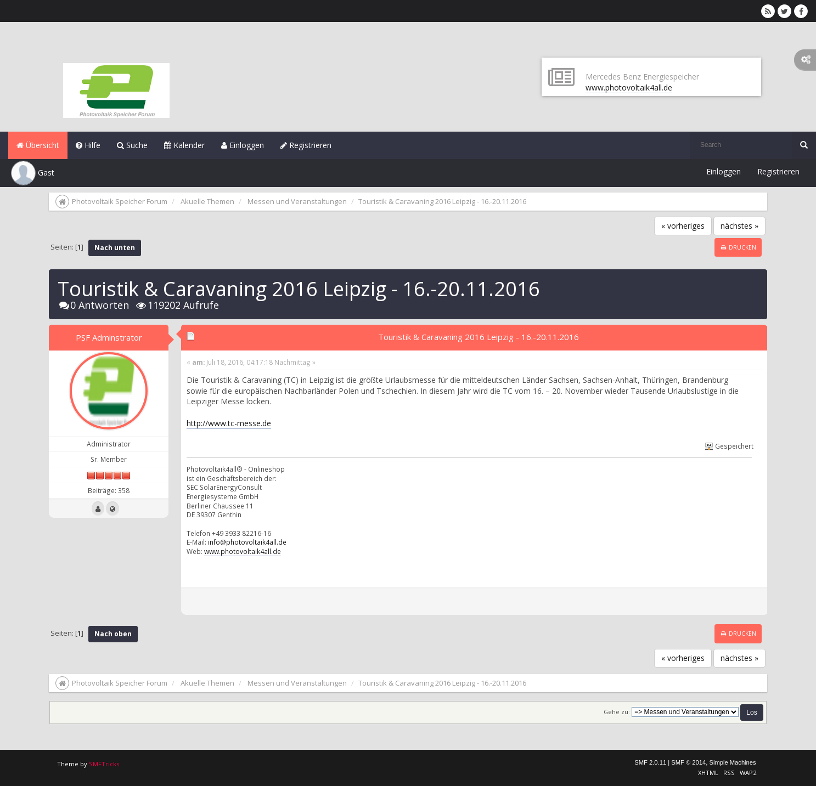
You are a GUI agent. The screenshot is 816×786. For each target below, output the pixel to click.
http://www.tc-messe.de (229, 423)
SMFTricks (104, 764)
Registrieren (305, 145)
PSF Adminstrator (109, 337)
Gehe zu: (617, 712)
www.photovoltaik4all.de (629, 87)
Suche (132, 145)
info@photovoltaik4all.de (247, 542)
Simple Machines (732, 762)
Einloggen (242, 145)
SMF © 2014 (688, 762)
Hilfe (88, 145)
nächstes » (739, 225)
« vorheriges (683, 225)
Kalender (184, 145)
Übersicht (37, 145)
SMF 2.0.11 (650, 762)
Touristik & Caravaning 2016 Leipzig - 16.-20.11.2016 (478, 336)
